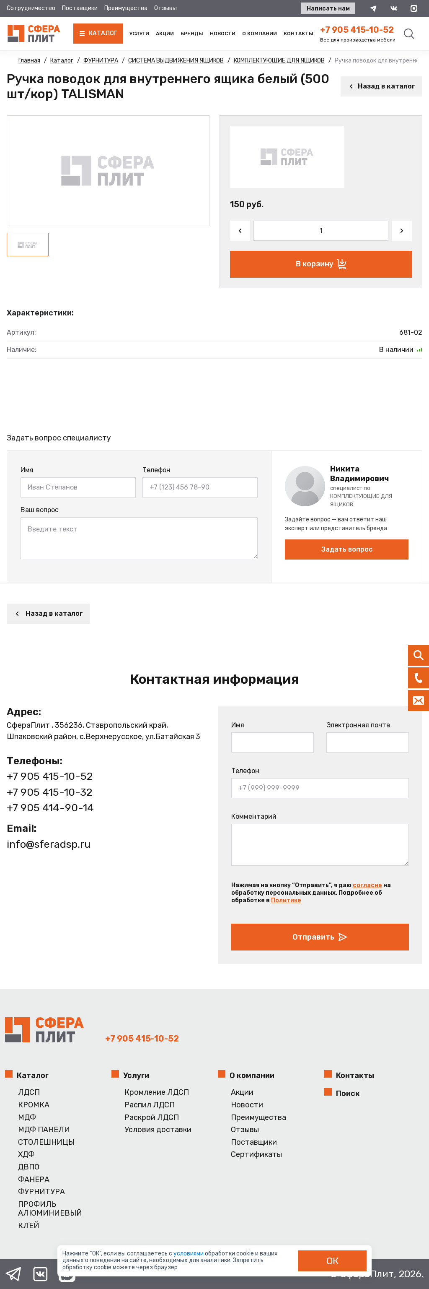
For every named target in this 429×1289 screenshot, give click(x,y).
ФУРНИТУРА (41, 1191)
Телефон (156, 470)
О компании (259, 33)
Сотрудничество (31, 8)
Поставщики (80, 8)
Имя (27, 470)
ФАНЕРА (33, 1179)
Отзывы (165, 8)
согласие (367, 885)
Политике (286, 900)
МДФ (27, 1117)
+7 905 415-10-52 (357, 30)
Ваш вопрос (40, 510)
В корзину (321, 264)
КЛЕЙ (28, 1225)
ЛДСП (29, 1092)
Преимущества (125, 8)
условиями (189, 1253)
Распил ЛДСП (149, 1105)
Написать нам (328, 8)
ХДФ (26, 1154)
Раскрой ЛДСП (151, 1117)
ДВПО (28, 1167)
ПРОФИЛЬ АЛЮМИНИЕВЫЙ (50, 1209)
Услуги (139, 33)
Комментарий (254, 816)
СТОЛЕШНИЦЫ (46, 1142)
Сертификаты (256, 1154)
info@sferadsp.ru (48, 844)
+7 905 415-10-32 (49, 792)
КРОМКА (33, 1105)
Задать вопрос (346, 549)
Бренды (192, 33)
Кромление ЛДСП (156, 1092)
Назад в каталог (381, 86)
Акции (165, 33)
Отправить (320, 937)
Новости (222, 33)
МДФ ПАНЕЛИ (44, 1129)
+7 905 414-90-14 (50, 808)
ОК (332, 1261)
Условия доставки (157, 1129)
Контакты (298, 33)
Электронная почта (358, 725)
